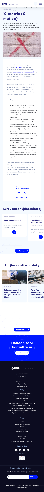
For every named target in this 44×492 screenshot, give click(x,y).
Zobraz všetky (22, 192)
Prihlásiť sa (33, 477)
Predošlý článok (24, 188)
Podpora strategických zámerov (22, 424)
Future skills (22, 401)
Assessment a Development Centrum (22, 434)
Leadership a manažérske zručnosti (22, 393)
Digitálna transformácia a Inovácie (22, 413)
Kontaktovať (20, 353)
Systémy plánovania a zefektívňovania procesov (22, 410)
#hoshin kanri (16, 8)
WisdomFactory (22, 487)
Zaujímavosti (22, 436)
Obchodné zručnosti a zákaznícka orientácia (22, 403)
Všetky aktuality (20, 329)
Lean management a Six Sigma (22, 396)
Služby (22, 426)
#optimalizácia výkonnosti (29, 8)
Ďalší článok (19, 197)
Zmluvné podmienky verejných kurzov (22, 441)
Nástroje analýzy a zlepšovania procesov (22, 408)
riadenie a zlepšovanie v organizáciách (24, 72)
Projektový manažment (22, 398)
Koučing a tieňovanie (22, 431)
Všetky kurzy (20, 251)
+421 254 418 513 (23, 374)
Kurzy (22, 422)
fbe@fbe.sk (23, 376)
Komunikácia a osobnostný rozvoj (22, 405)
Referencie (22, 438)
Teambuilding (22, 429)
